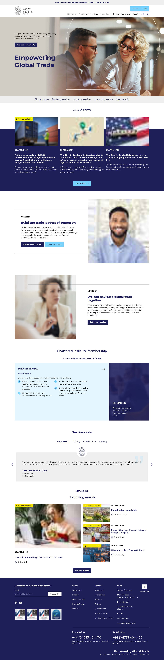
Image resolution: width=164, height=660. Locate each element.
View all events (82, 571)
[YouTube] (20, 602)
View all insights (82, 183)
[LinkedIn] (16, 602)
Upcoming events (103, 99)
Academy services (61, 99)
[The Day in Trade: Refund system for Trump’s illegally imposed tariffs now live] (127, 144)
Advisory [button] (96, 14)
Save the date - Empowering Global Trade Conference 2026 (82, 2)
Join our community (26, 45)
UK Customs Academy (104, 618)
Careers (75, 595)
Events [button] (116, 14)
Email (17, 590)
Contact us (76, 590)
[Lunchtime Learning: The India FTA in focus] (48, 533)
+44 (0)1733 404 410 (86, 637)
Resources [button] (71, 14)
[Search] (147, 14)
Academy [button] (106, 14)
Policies (120, 614)
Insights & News (78, 604)
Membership (122, 99)
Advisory (103, 441)
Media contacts (78, 599)
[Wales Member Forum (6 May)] (116, 553)
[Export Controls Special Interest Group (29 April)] (116, 533)
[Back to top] (144, 586)
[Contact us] (142, 14)
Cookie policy (122, 618)
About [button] (135, 14)
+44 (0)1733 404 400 (127, 637)
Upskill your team (54, 244)
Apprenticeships (101, 613)
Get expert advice (98, 322)
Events (75, 609)
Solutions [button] (126, 14)
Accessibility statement (126, 623)
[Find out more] (62, 392)
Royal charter (123, 602)
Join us (135, 9)
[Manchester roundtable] (116, 513)
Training (76, 441)
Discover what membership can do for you (82, 358)
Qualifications (89, 441)
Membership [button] (84, 14)
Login (145, 9)
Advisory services (82, 99)
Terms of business (124, 590)
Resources (99, 590)
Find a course (42, 99)
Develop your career (32, 244)
